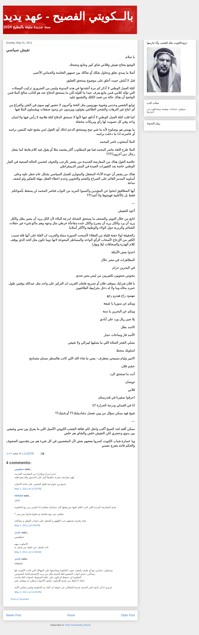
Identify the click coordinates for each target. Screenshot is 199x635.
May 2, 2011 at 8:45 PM (27, 525)
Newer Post (13, 615)
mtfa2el (18, 495)
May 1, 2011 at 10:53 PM (27, 488)
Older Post (128, 615)
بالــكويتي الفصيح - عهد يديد (68, 16)
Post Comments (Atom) (77, 625)
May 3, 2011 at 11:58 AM (27, 552)
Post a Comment (20, 599)
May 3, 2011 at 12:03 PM (27, 592)
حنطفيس (19, 469)
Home (71, 615)
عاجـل (17, 532)
